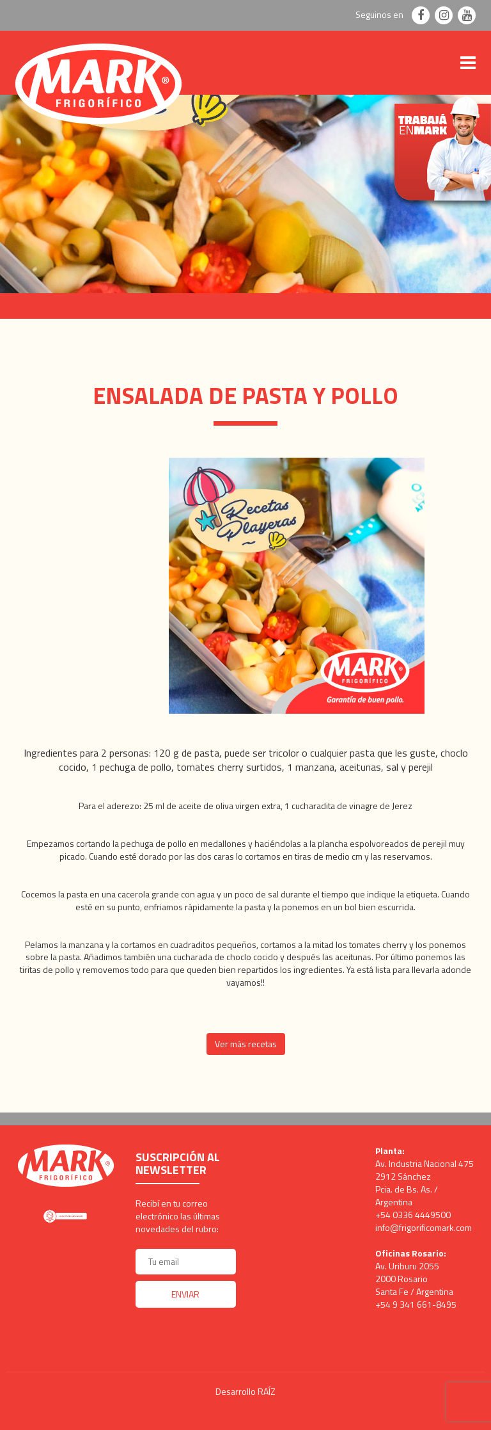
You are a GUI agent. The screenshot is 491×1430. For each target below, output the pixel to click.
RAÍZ (267, 1391)
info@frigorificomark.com (423, 1227)
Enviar (185, 1294)
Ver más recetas (246, 1043)
